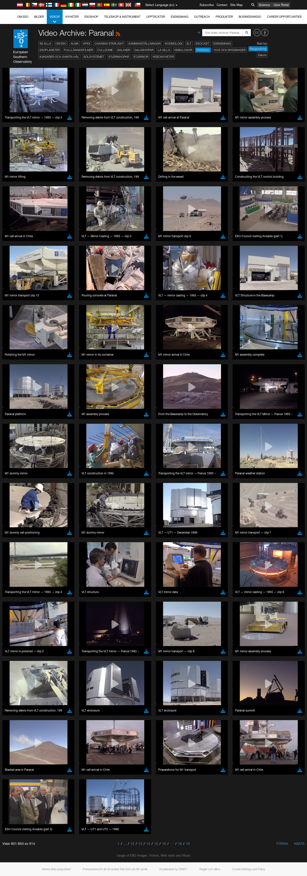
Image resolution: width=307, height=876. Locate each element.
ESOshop (91, 16)
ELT (189, 43)
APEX (86, 43)
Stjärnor (140, 57)
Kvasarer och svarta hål (59, 57)
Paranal (203, 50)
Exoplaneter (50, 50)
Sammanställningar (144, 43)
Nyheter (72, 16)
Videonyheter (163, 57)
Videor (55, 19)
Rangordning (258, 49)
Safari (18, 672)
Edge (17, 663)
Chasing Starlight (109, 43)
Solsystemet (93, 57)
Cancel (38, 742)
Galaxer (123, 50)
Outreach (202, 16)
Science (264, 5)
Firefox (18, 667)
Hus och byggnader (230, 50)
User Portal (281, 5)
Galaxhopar (144, 50)
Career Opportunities (284, 16)
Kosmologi (173, 43)
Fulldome (105, 50)
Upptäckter (155, 16)
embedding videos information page (275, 579)
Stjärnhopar (118, 57)
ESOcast (202, 43)
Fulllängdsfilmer (78, 50)
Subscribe (207, 5)
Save (15, 742)
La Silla (164, 50)
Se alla (45, 43)
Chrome (19, 658)
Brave (18, 654)
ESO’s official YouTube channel (113, 575)
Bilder (39, 16)
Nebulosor (183, 50)
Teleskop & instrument (122, 16)
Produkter (224, 16)
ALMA (75, 43)
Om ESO (22, 16)
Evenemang (179, 16)
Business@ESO (250, 16)
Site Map (236, 5)
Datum (262, 55)
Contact (222, 5)
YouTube (10, 575)
